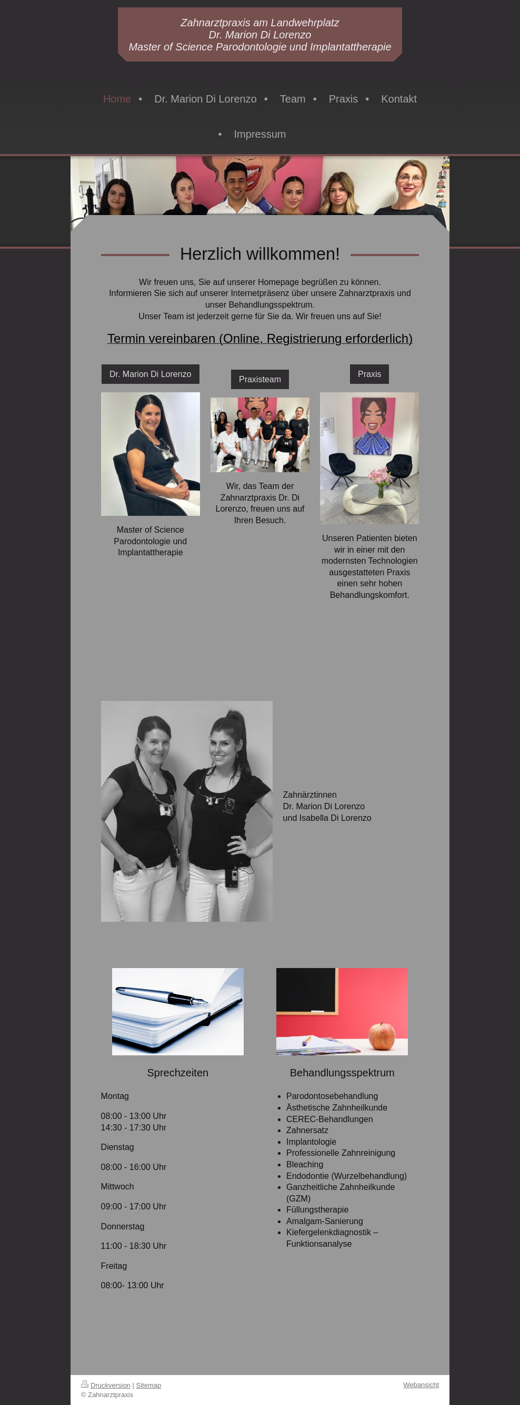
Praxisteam (260, 379)
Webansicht (421, 1385)
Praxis (369, 374)
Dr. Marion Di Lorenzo (150, 374)
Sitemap (149, 1385)
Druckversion (106, 1385)
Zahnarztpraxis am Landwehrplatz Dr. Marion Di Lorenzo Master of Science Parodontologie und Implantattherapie (259, 35)
